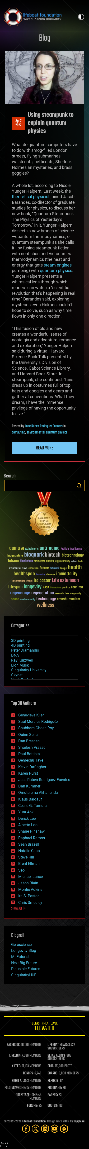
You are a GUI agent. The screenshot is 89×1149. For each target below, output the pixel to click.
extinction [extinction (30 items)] (33, 568)
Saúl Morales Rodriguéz (38, 721)
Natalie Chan (29, 851)
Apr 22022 (18, 123)
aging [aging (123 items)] (14, 548)
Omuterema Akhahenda (38, 792)
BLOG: (50, 1066)
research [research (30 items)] (59, 593)
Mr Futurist (20, 956)
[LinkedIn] (45, 1129)
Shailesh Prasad (32, 747)
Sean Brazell (28, 844)
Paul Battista (29, 754)
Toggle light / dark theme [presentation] (81, 17)
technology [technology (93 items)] (46, 599)
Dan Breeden (29, 741)
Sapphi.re (79, 1121)
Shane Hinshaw (31, 831)
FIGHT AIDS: (19, 1081)
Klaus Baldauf (30, 799)
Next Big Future (24, 963)
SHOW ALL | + (18, 909)
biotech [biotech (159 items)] (53, 555)
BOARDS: (52, 1073)
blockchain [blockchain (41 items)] (26, 561)
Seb (21, 870)
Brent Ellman (29, 863)
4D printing (20, 645)
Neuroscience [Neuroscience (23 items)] (55, 588)
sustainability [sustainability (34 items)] (27, 599)
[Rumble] (64, 1129)
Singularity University (29, 670)
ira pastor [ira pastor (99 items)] (42, 580)
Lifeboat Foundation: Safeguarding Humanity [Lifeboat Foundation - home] (32, 17)
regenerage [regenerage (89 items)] (20, 593)
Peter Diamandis (25, 650)
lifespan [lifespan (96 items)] (15, 587)
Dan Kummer (29, 786)
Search (79, 485)
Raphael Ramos (31, 838)
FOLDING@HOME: (15, 1088)
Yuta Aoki (26, 812)
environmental (36, 432)
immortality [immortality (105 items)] (66, 574)
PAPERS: (52, 1095)
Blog (44, 38)
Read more (44, 448)
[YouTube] (54, 1129)
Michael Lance (30, 876)
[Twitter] (35, 1129)
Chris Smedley (30, 902)
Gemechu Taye (30, 760)
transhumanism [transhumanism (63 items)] (68, 599)
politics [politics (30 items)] (66, 587)
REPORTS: (53, 1081)
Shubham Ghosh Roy (36, 728)
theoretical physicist (31, 196)
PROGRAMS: (54, 1088)
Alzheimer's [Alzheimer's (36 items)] (31, 549)
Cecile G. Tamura (32, 805)
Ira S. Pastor (28, 896)
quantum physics (56, 270)
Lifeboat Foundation (34, 1121)
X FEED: (16, 1066)
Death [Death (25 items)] (80, 561)
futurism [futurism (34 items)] (54, 568)
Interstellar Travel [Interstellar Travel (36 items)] (22, 581)
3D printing (20, 640)
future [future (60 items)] (44, 568)
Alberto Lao (27, 825)
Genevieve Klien (31, 715)
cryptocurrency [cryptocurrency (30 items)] (62, 561)
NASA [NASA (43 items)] (46, 588)
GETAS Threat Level (44, 1027)
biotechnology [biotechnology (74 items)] (73, 555)
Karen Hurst (28, 773)
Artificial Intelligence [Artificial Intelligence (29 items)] (71, 549)
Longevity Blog (23, 950)
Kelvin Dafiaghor (32, 767)
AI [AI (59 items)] (22, 549)
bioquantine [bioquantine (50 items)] (15, 555)
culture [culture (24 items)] (74, 561)
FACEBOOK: (13, 1045)
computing (18, 432)
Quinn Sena (28, 734)
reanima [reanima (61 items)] (77, 587)
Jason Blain (28, 883)
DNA (15, 655)
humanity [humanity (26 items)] (40, 574)
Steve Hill (26, 857)
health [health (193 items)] (75, 567)
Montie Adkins (30, 889)
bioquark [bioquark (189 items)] (34, 555)
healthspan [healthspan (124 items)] (24, 574)
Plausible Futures (25, 969)
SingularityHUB (24, 975)
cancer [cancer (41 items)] (50, 561)
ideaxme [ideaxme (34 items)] (50, 575)
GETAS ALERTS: (56, 1056)
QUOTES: (52, 1106)
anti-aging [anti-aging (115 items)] (50, 548)
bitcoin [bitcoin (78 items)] (13, 560)
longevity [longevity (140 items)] (33, 587)
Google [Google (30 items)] (63, 568)
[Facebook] (26, 1129)
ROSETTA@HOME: (26, 1095)
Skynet (17, 675)
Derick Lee (27, 818)
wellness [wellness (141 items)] (45, 605)
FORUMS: (32, 1106)
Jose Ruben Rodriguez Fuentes (44, 426)
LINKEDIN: (15, 1056)
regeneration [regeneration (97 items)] (42, 593)
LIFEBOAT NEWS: (57, 1045)
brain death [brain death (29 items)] (39, 561)
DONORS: (28, 1073)
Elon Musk (20, 665)
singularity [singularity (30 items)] (75, 593)
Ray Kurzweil (22, 660)
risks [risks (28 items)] (67, 593)
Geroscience (21, 944)
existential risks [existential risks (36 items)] (18, 568)
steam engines (58, 264)
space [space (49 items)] (15, 599)
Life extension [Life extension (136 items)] (65, 580)
